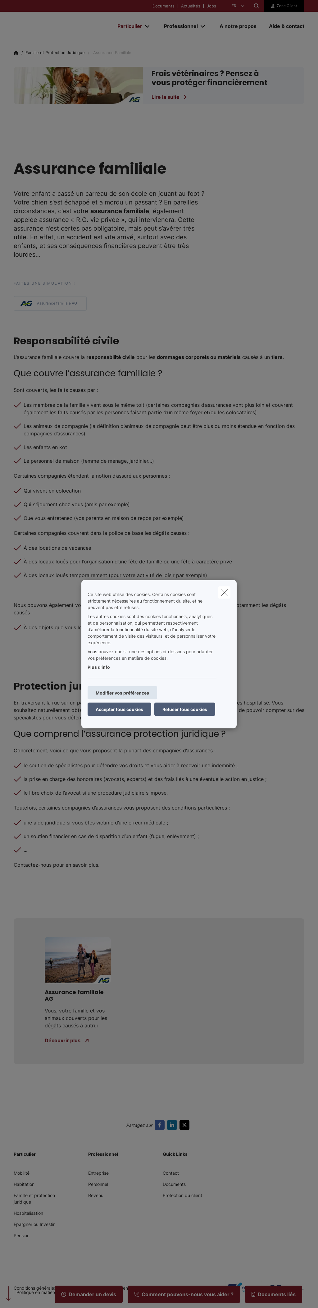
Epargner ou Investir (34, 1224)
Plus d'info (99, 666)
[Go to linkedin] (173, 1125)
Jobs (211, 6)
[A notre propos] (238, 26)
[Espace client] (284, 6)
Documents (163, 6)
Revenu (95, 1195)
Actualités (190, 6)
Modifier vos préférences (122, 692)
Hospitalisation (28, 1213)
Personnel (98, 1184)
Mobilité (22, 1173)
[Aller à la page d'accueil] (60, 26)
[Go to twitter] (185, 1125)
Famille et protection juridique (34, 1199)
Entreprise (98, 1173)
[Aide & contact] (283, 26)
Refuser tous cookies (184, 709)
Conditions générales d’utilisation (47, 1288)
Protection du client (182, 1195)
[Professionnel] (178, 26)
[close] (224, 592)
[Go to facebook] (161, 1125)
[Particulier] (127, 26)
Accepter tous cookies (119, 709)
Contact (171, 1173)
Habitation (24, 1184)
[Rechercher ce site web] (256, 6)
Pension (22, 1235)
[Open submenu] (148, 26)
